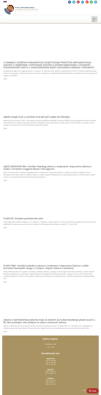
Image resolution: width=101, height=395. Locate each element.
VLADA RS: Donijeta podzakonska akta (23, 218)
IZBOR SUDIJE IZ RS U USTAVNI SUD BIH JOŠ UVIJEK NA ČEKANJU (36, 116)
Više (4, 79)
